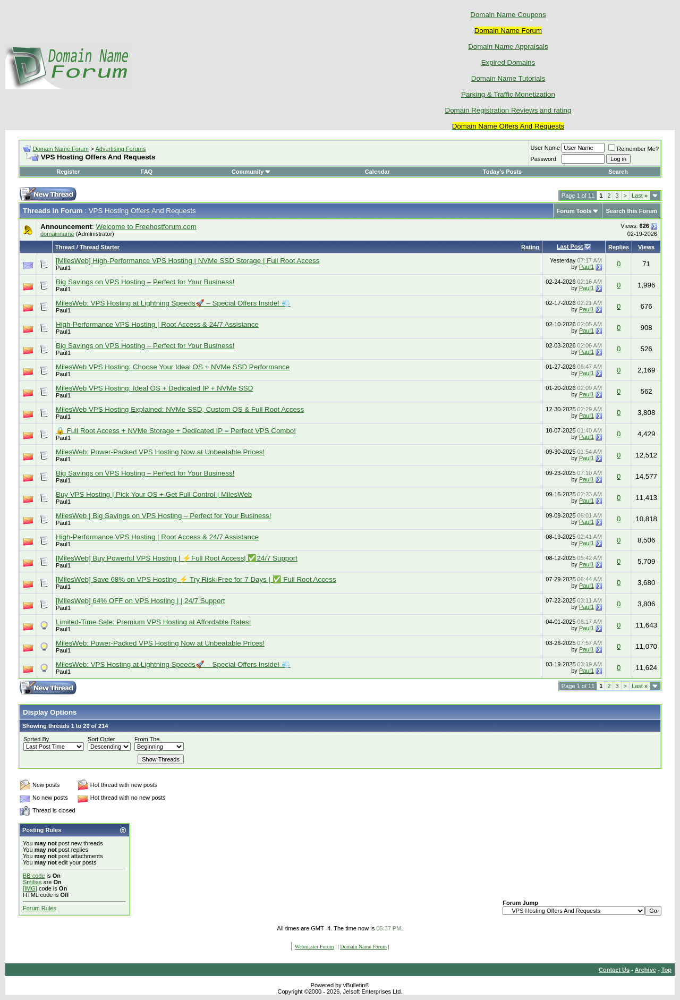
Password (543, 159)
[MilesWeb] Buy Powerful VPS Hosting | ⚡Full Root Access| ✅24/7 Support (177, 558)
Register (68, 171)
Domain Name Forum (61, 149)
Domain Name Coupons (508, 15)
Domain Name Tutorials (508, 78)
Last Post (570, 246)
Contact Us (614, 970)
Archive (645, 970)
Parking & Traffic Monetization (508, 94)
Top (666, 970)
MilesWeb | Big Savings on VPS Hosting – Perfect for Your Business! (163, 516)
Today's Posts (502, 171)
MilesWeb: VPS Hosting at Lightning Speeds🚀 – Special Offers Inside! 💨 (173, 303)
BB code (34, 875)
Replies (618, 247)
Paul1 (63, 268)
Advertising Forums (120, 149)
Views (646, 247)
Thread (65, 247)
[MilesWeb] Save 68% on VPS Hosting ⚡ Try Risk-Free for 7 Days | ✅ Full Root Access (196, 579)
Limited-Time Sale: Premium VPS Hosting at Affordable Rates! (153, 622)
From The (146, 739)
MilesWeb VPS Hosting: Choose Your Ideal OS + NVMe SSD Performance (173, 367)
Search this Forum (631, 211)
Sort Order (101, 739)
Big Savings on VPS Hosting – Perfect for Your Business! (145, 282)
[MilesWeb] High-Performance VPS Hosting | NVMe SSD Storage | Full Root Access (187, 261)
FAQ (147, 171)
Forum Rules (39, 908)
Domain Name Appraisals (508, 46)
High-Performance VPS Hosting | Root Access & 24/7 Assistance (157, 324)
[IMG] (30, 888)
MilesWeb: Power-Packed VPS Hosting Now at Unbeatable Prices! (160, 452)
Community (251, 171)
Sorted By (36, 739)
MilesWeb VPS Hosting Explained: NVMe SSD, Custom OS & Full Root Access (180, 409)
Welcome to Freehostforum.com (146, 227)
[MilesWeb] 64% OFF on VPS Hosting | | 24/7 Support (140, 601)
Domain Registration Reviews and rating (508, 110)
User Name (545, 148)
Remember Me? (633, 149)
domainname (57, 234)
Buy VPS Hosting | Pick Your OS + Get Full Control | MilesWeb (154, 494)
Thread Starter (100, 247)
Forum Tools (574, 211)
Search (618, 171)
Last (640, 195)
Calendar (377, 171)
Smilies (32, 882)
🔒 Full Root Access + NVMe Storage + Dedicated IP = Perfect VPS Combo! (176, 431)
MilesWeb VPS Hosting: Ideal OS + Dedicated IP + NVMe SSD (154, 388)
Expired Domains (508, 62)
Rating (530, 247)
